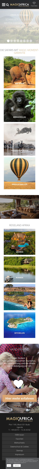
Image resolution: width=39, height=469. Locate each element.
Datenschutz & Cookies (19, 446)
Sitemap (19, 450)
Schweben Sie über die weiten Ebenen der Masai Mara (19, 23)
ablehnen (17, 465)
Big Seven (19, 83)
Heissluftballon (19, 184)
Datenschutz (17, 462)
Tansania (19, 305)
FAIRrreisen (19, 435)
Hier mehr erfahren (19, 398)
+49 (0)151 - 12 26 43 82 (20, 430)
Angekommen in (30, 206)
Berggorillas (19, 117)
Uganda (19, 252)
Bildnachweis (19, 442)
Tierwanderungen (19, 151)
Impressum (19, 454)
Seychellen (19, 333)
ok (8, 465)
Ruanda (19, 277)
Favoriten (19, 439)
